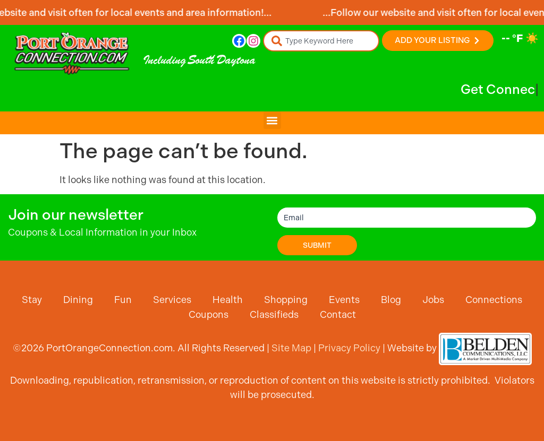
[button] (272, 120)
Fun (123, 299)
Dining (78, 299)
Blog (391, 299)
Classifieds (274, 314)
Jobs (433, 299)
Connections (493, 299)
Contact (338, 314)
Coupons (208, 314)
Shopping (286, 299)
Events (344, 299)
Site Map (291, 347)
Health (227, 299)
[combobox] (321, 40)
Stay (32, 299)
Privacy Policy (349, 347)
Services (172, 299)
